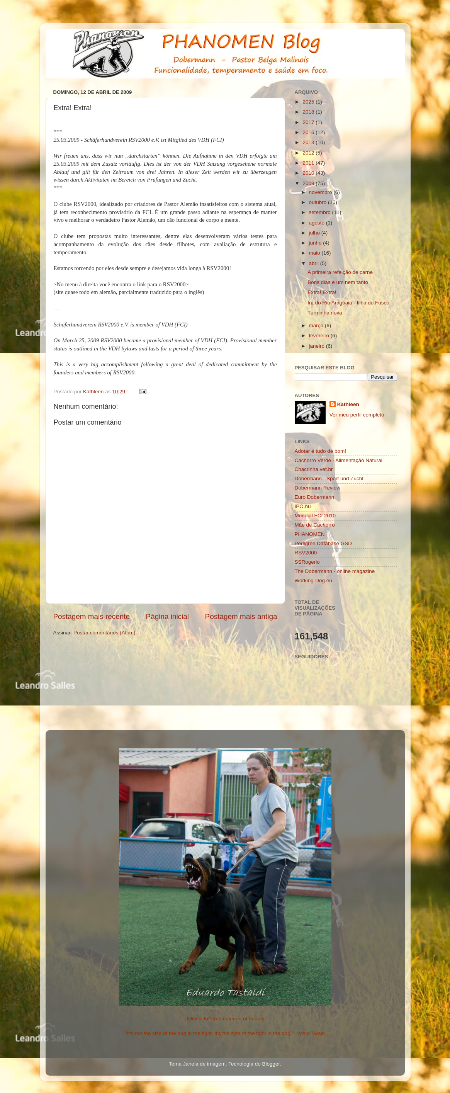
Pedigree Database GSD (323, 543)
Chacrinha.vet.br (314, 469)
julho (315, 233)
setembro (320, 212)
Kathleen (348, 404)
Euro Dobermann (315, 497)
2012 (309, 153)
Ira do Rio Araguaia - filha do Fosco (348, 303)
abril (314, 263)
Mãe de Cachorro (315, 525)
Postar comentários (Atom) (104, 633)
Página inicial (167, 616)
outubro (318, 202)
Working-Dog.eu (313, 580)
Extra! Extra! (321, 292)
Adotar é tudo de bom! (320, 451)
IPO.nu (303, 506)
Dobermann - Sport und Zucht (329, 478)
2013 (309, 142)
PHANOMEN (310, 534)
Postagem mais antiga (241, 616)
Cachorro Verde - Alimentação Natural (338, 460)
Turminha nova (324, 313)
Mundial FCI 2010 (315, 515)
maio (315, 253)
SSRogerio (307, 562)
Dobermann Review (318, 488)
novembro (321, 192)
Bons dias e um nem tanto (337, 282)
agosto (317, 223)
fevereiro (320, 335)
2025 (309, 102)
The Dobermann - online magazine (335, 571)
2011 (309, 163)
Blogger (271, 1064)
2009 (309, 183)
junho (316, 243)
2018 (309, 112)
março (317, 325)
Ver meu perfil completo (356, 415)
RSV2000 (306, 553)
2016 (309, 132)
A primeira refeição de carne (340, 272)
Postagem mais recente (91, 616)
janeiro (317, 346)
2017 (309, 122)
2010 (309, 173)
